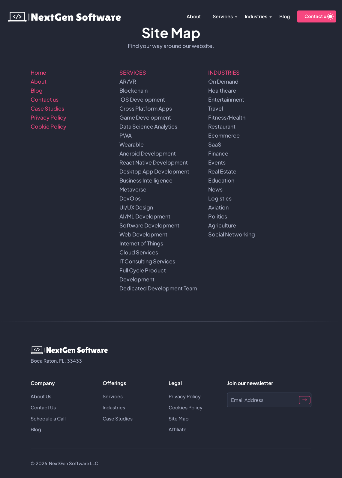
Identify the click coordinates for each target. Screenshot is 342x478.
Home (38, 72)
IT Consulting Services (147, 261)
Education (221, 180)
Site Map (179, 418)
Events (217, 162)
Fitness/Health (226, 117)
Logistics (220, 198)
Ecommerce (224, 135)
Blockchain (133, 90)
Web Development (143, 234)
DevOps (130, 198)
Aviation (218, 207)
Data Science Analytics (148, 126)
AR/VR (127, 81)
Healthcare (222, 90)
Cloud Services (138, 252)
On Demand (223, 81)
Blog (284, 16)
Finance (218, 153)
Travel (215, 108)
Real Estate (222, 171)
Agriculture (222, 225)
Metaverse (132, 189)
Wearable (131, 144)
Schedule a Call (48, 418)
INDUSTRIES (224, 72)
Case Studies (47, 108)
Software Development (149, 225)
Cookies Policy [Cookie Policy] (185, 407)
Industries (256, 16)
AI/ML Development (144, 216)
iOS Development (142, 99)
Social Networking (231, 234)
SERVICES (132, 72)
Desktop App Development (154, 171)
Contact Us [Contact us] (43, 407)
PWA (125, 135)
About (194, 16)
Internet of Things (141, 243)
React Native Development (153, 162)
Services (223, 16)
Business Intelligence (145, 180)
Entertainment (226, 99)
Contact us (316, 16)
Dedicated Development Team (158, 288)
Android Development (147, 153)
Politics (217, 216)
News (215, 189)
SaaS (214, 144)
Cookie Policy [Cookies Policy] (48, 126)
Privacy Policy (48, 117)
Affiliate (178, 429)
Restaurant (222, 126)
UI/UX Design (136, 207)
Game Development (145, 117)
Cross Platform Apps (145, 108)
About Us (41, 396)
